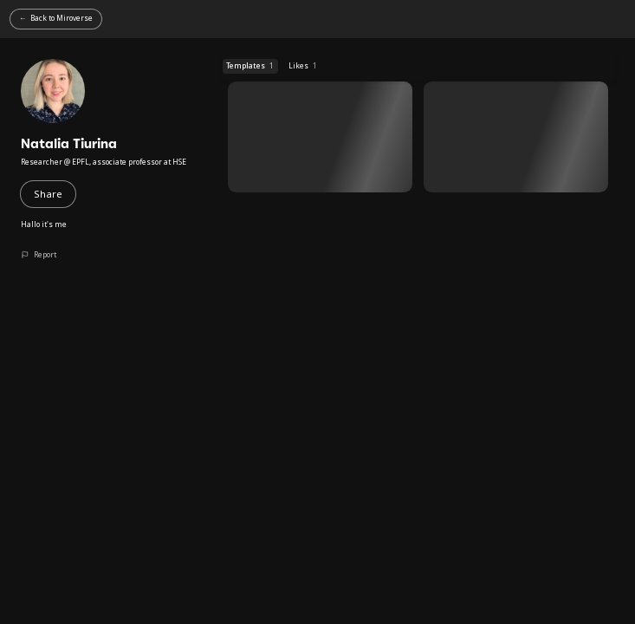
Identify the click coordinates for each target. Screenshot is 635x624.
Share (48, 193)
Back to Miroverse (61, 18)
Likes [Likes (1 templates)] (302, 66)
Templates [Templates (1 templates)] (250, 66)
